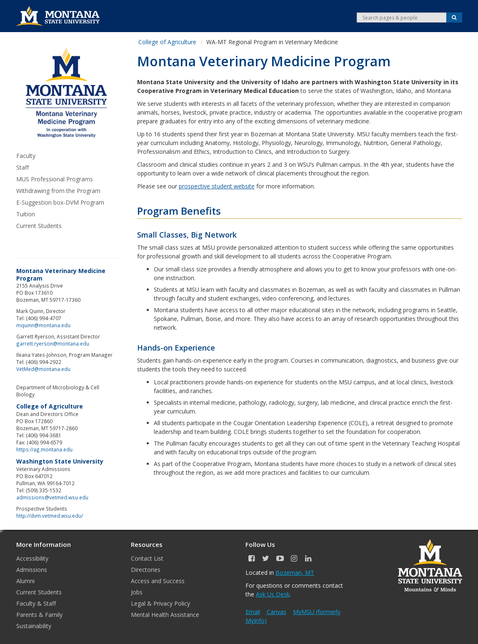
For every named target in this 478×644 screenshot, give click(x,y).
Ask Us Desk (273, 594)
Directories (145, 570)
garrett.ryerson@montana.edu (52, 343)
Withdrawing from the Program (58, 191)
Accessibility (32, 558)
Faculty (25, 156)
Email (252, 612)
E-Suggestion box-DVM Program (60, 202)
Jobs (137, 592)
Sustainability (33, 626)
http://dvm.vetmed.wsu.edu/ (49, 515)
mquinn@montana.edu (43, 325)
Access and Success (158, 581)
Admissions (31, 570)
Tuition (25, 214)
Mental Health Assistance (165, 615)
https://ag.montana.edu (44, 449)
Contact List (147, 558)
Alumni (25, 581)
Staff (22, 167)
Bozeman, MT (294, 572)
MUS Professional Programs (54, 179)
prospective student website (217, 186)
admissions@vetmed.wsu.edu (52, 497)
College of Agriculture (167, 42)
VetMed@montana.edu (43, 369)
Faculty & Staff (36, 603)
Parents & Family (39, 615)
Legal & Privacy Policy (160, 603)
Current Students (39, 226)
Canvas (276, 612)
